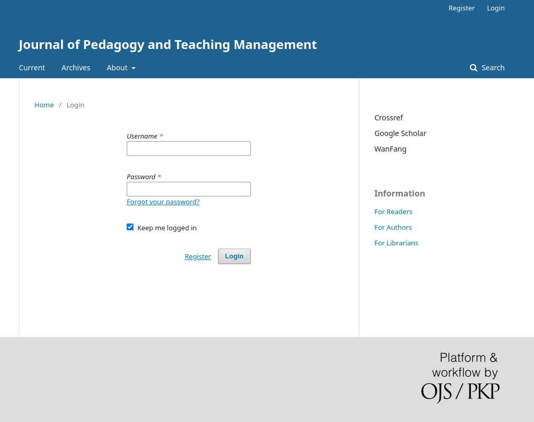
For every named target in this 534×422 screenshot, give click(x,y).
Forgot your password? (163, 201)
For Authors (393, 227)
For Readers (393, 211)
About (118, 67)
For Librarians (396, 242)
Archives (76, 67)
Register (461, 8)
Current (32, 67)
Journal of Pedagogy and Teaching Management (168, 44)
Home (44, 104)
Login (496, 8)
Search (492, 67)
